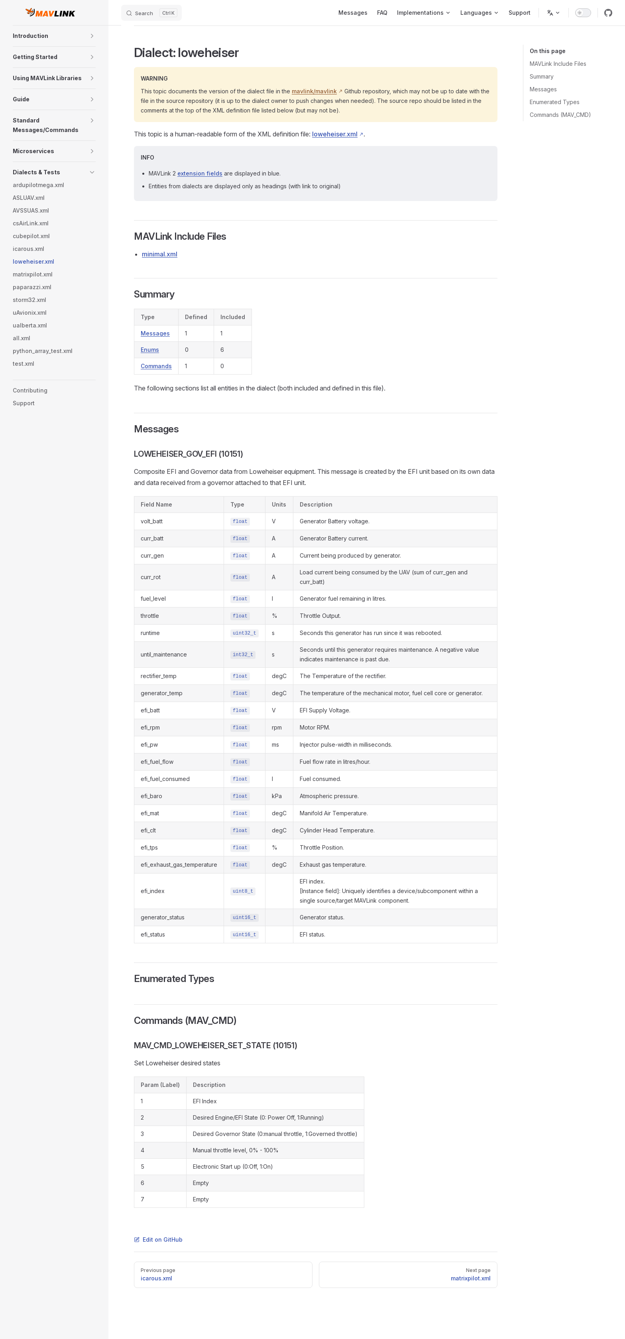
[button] (92, 36)
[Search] (151, 13)
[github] (608, 13)
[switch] (583, 12)
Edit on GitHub (158, 1239)
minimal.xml (159, 254)
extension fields (199, 173)
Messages (155, 333)
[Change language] (553, 13)
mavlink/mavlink (314, 91)
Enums (150, 349)
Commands (156, 366)
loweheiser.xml (335, 134)
